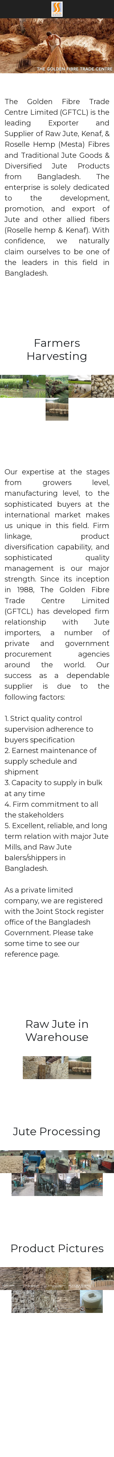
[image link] (57, 8)
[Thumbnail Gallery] (11, 386)
